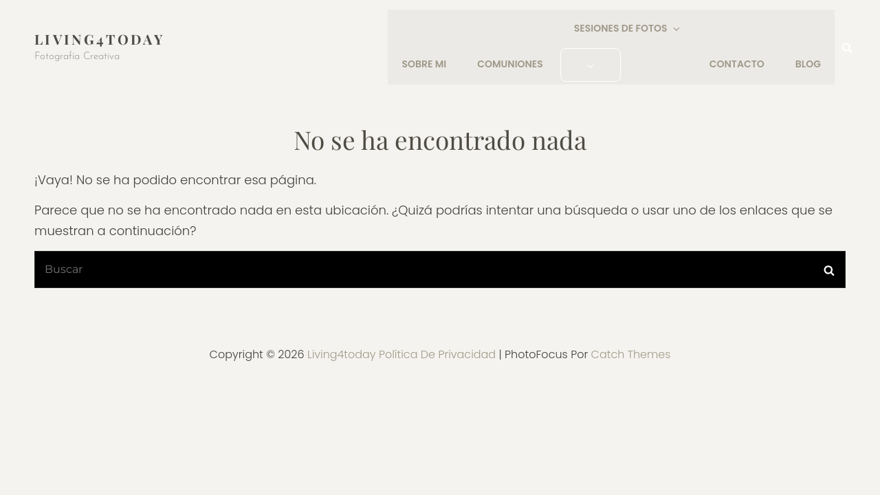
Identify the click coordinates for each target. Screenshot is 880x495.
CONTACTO (737, 64)
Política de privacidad (437, 353)
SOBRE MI (424, 64)
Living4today (99, 38)
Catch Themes (631, 353)
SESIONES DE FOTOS (628, 29)
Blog (808, 64)
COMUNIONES (511, 64)
